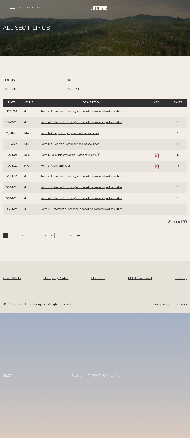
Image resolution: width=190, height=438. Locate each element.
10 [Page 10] (59, 235)
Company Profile (55, 278)
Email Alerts (12, 278)
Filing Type (9, 79)
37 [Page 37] (71, 235)
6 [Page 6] (35, 235)
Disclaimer (181, 304)
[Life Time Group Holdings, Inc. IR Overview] (99, 7)
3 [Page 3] (18, 235)
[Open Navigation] (12, 7)
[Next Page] (78, 236)
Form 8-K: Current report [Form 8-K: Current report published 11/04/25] (56, 165)
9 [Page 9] (53, 235)
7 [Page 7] (41, 235)
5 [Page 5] (30, 235)
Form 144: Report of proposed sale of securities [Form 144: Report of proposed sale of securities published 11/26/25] (70, 143)
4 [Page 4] (24, 235)
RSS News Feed (140, 278)
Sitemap (181, 278)
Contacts (98, 278)
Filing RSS (177, 221)
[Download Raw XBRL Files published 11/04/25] (157, 155)
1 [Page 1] (6, 235)
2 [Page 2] (12, 235)
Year (68, 79)
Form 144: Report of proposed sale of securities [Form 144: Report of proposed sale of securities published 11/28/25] (70, 133)
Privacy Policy (161, 304)
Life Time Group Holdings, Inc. (30, 304)
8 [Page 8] (47, 235)
